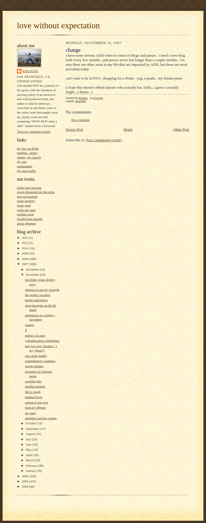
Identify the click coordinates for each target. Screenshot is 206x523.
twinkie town (25, 214)
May (29, 449)
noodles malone (35, 386)
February (32, 465)
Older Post (181, 129)
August (31, 433)
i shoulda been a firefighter (42, 340)
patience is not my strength (42, 289)
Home (128, 129)
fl (26, 330)
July (29, 439)
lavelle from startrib (29, 218)
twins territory (26, 200)
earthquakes (24, 166)
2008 (25, 258)
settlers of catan (35, 335)
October (31, 423)
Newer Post (74, 129)
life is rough (32, 391)
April (29, 455)
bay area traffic (26, 170)
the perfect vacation (37, 295)
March (30, 460)
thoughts (80, 101)
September (33, 428)
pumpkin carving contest (41, 418)
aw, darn (30, 413)
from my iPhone (35, 407)
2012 (25, 242)
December (33, 269)
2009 (25, 253)
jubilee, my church (29, 157)
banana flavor (33, 397)
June (29, 444)
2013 (25, 237)
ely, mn (21, 161)
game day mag (26, 210)
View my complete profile (33, 131)
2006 (25, 476)
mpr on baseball (27, 196)
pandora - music (27, 152)
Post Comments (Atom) (104, 140)
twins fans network (29, 187)
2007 (25, 264)
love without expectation (58, 25)
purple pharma (34, 366)
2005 (25, 481)
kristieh (30, 71)
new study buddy (36, 355)
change (29, 325)
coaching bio (33, 381)
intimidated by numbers (40, 361)
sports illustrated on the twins (36, 192)
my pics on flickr (28, 148)
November (33, 274)
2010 (25, 248)
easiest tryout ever (36, 402)
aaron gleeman (26, 223)
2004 (25, 486)
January (31, 470)
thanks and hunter (36, 300)
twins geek (24, 205)
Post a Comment (80, 120)
